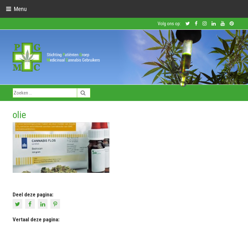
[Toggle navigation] (16, 9)
